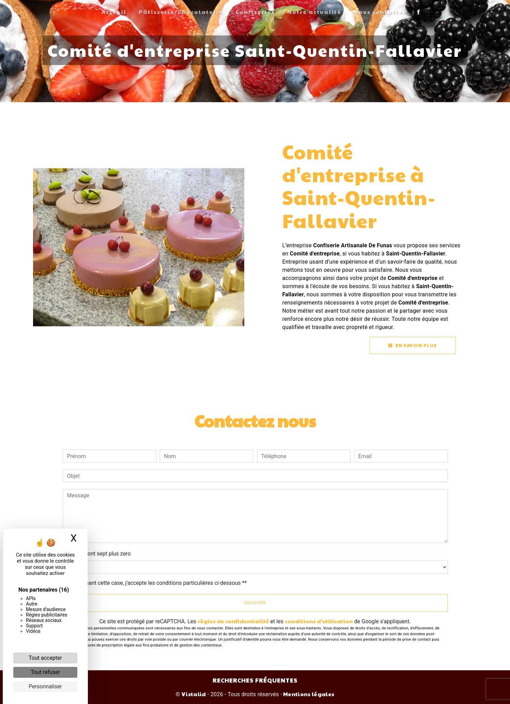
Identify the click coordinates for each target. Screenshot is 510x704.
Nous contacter (380, 12)
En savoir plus (412, 345)
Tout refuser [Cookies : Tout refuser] (45, 672)
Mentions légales (308, 694)
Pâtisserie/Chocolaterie (181, 12)
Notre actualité (314, 12)
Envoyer (255, 602)
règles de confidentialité (233, 621)
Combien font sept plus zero (97, 553)
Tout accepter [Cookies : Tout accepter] (45, 658)
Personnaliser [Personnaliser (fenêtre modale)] (45, 686)
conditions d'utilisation (319, 621)
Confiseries (255, 12)
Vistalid (194, 694)
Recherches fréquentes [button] (255, 680)
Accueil (114, 12)
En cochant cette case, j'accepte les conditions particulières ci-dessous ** (158, 583)
